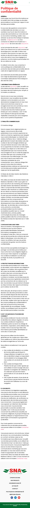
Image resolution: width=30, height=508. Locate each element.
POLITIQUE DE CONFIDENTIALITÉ (15, 492)
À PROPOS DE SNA (15, 477)
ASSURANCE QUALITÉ (15, 483)
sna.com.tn (24, 44)
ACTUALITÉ (15, 486)
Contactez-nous (22, 458)
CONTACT (15, 489)
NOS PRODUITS (15, 480)
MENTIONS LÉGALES (15, 494)
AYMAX (15, 505)
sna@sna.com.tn (12, 40)
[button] (29, 2)
